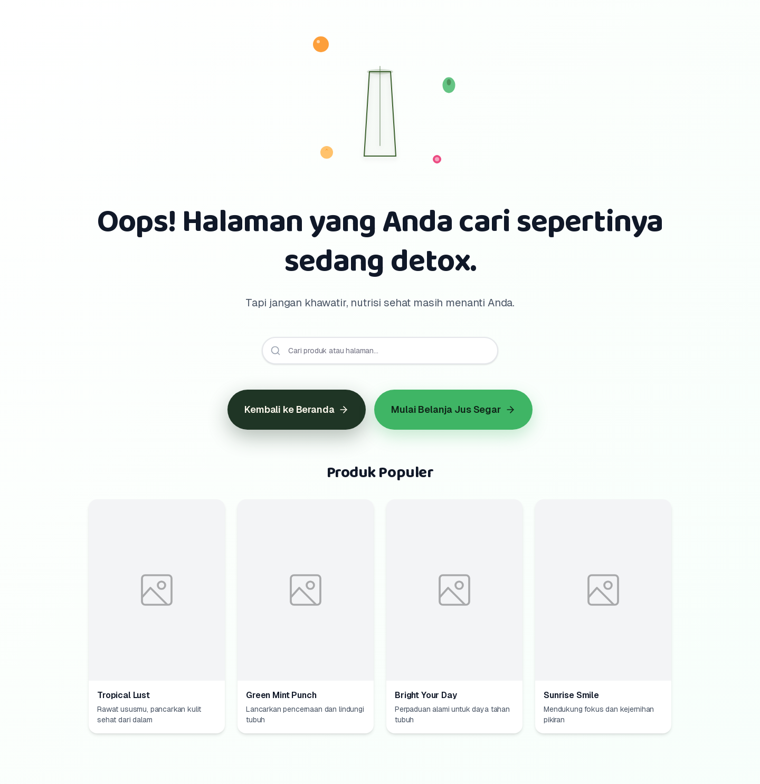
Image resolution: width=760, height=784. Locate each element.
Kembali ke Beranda (296, 409)
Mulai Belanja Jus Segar (453, 409)
